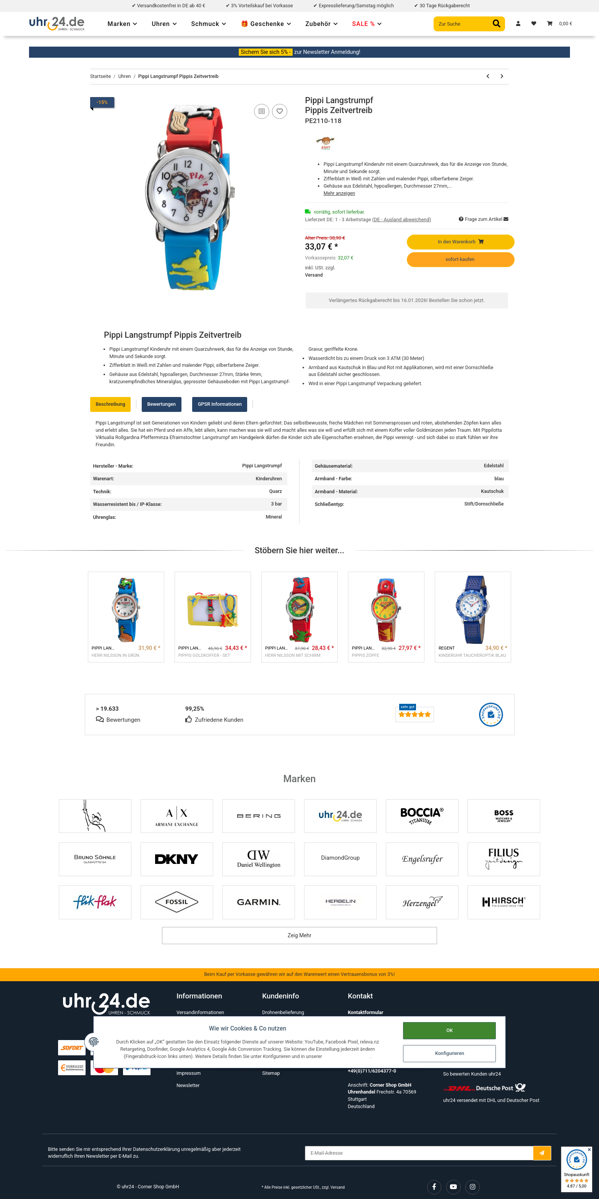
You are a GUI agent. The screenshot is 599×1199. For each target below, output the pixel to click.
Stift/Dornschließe (483, 504)
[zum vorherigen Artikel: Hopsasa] (488, 76)
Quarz (275, 491)
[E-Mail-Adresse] (419, 1153)
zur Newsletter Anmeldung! (327, 52)
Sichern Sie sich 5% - (266, 52)
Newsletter (188, 1085)
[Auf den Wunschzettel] (279, 111)
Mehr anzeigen (339, 193)
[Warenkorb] (560, 24)
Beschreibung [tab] (110, 404)
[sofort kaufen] (460, 259)
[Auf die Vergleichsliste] (261, 111)
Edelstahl (494, 465)
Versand (313, 275)
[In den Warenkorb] (460, 242)
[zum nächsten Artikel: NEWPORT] (502, 76)
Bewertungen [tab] (161, 404)
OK (449, 1030)
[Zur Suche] (469, 23)
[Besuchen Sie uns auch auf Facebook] (434, 1187)
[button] (518, 24)
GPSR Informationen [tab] (220, 404)
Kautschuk (492, 491)
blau (498, 478)
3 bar (276, 504)
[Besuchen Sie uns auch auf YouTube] (453, 1187)
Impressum (188, 1073)
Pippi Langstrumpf (262, 465)
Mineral (274, 517)
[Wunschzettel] (534, 24)
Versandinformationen (200, 1012)
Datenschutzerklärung (156, 1149)
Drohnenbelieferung (283, 1012)
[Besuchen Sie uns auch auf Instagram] (472, 1187)
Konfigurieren (449, 1053)
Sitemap (271, 1073)
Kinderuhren (269, 478)
